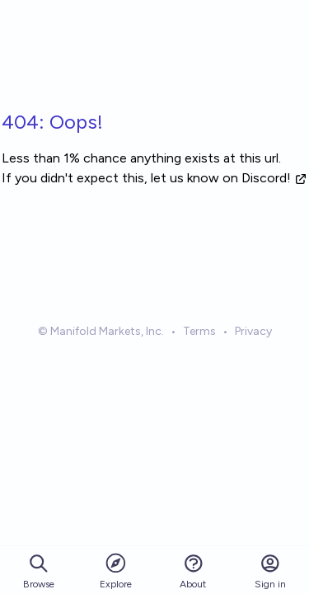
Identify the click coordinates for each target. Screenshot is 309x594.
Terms (199, 331)
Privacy (253, 331)
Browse (38, 571)
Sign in (270, 571)
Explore (116, 570)
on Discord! (264, 178)
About (193, 571)
